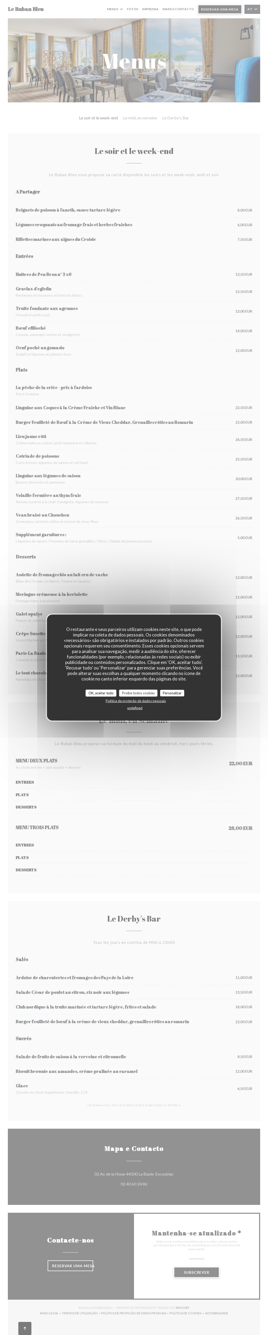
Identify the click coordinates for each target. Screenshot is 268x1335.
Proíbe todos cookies (138, 693)
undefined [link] (134, 708)
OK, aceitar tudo (101, 693)
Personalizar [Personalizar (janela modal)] (172, 693)
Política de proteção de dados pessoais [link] (136, 701)
